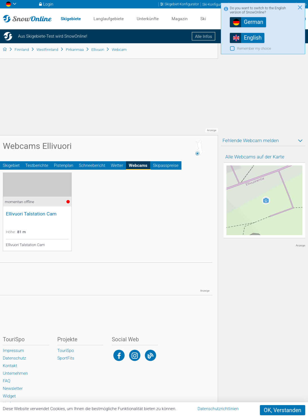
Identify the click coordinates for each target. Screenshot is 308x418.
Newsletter (13, 388)
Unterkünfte (148, 18)
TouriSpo (65, 350)
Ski (203, 18)
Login (48, 4)
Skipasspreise (166, 165)
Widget (9, 396)
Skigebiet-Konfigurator (182, 4)
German (253, 22)
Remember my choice (254, 48)
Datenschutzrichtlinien (218, 408)
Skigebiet (11, 165)
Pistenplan (63, 165)
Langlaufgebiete (109, 18)
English (253, 38)
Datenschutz (14, 358)
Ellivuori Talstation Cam (31, 214)
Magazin (180, 18)
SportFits (65, 358)
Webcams (138, 165)
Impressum (13, 350)
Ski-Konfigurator (214, 4)
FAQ (6, 380)
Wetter (117, 165)
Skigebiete (71, 18)
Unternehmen (15, 373)
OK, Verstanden (282, 410)
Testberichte (36, 165)
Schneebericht (92, 165)
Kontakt (10, 365)
